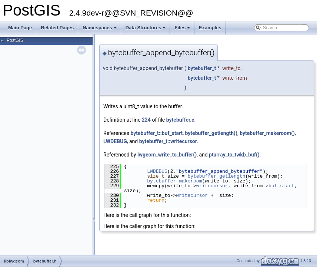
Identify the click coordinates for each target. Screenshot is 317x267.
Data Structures (146, 29)
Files (182, 29)
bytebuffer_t (202, 68)
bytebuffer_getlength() (211, 133)
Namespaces (100, 29)
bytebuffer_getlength (216, 176)
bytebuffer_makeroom (174, 181)
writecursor (212, 185)
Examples (210, 27)
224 (146, 120)
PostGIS (15, 40)
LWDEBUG (115, 141)
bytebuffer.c (180, 120)
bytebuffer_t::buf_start (156, 133)
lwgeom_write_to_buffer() (167, 155)
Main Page (20, 27)
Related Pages (57, 27)
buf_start (281, 185)
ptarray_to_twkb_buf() (234, 155)
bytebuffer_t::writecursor (168, 141)
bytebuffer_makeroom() (267, 133)
